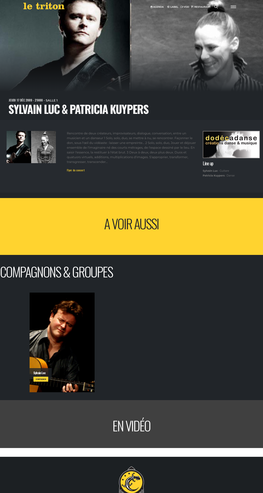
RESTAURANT (201, 7)
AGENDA (157, 7)
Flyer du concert (76, 170)
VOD (184, 7)
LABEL (172, 7)
